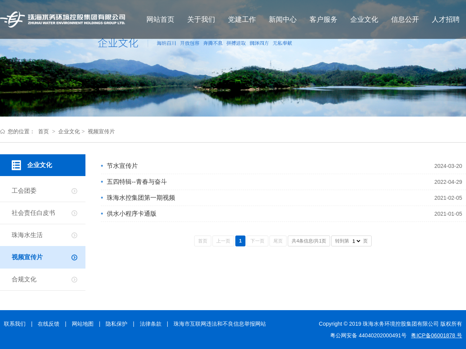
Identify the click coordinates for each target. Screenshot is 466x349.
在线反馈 (48, 324)
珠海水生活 (27, 235)
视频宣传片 (101, 131)
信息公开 (405, 19)
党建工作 (242, 19)
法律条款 (151, 324)
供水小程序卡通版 (131, 213)
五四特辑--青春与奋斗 (137, 181)
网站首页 (160, 19)
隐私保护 (116, 324)
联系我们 (15, 324)
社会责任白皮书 (33, 212)
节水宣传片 (122, 165)
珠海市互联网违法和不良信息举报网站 (220, 324)
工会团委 (24, 190)
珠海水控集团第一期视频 (141, 197)
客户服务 (323, 19)
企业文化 (364, 19)
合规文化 (24, 279)
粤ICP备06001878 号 (436, 335)
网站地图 (83, 324)
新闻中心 (283, 19)
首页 (43, 131)
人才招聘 (446, 19)
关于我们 (201, 19)
